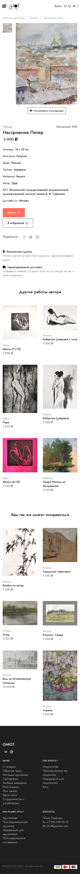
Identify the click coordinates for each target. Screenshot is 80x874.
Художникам (10, 818)
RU (74, 6)
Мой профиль (11, 787)
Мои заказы (10, 791)
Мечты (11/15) (12, 349)
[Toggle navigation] (4, 6)
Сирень (47, 710)
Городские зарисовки (56, 572)
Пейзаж (7, 127)
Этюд (6, 635)
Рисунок (34, 18)
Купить (14, 213)
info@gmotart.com (55, 826)
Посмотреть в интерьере (46, 110)
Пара (6, 422)
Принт (6, 345)
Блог (46, 787)
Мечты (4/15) (11, 482)
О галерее (9, 767)
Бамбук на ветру (13, 585)
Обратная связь (12, 771)
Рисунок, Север (53, 635)
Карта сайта (10, 795)
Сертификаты (10, 779)
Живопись (48, 478)
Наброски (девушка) (56, 418)
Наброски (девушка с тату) (60, 339)
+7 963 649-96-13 (55, 822)
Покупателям (50, 767)
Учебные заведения (15, 783)
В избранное (18, 223)
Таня (14, 183)
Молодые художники (14, 18)
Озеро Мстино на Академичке (54, 484)
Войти (58, 6)
